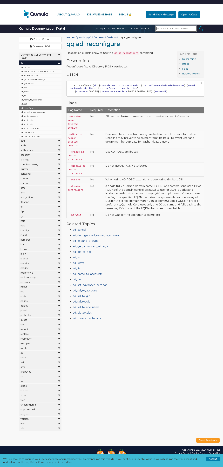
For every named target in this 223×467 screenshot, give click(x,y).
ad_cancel (25, 67)
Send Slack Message (161, 14)
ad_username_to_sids (30, 136)
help (40, 225)
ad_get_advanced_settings (32, 79)
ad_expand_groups (29, 75)
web (40, 423)
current (40, 183)
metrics (40, 263)
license (40, 249)
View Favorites (139, 28)
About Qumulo (68, 14)
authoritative (40, 150)
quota (40, 319)
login (40, 253)
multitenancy (40, 277)
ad (40, 62)
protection (40, 315)
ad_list (23, 95)
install (40, 235)
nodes (40, 301)
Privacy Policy (182, 453)
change (40, 159)
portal (40, 310)
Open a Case (189, 14)
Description (189, 59)
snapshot (40, 371)
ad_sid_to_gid (26, 120)
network (40, 282)
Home (70, 37)
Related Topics (191, 73)
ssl (40, 376)
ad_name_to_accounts (31, 100)
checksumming (40, 164)
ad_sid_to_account (29, 116)
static (40, 385)
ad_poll (23, 104)
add (40, 140)
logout (40, 258)
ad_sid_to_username (30, 128)
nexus (40, 286)
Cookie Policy (199, 453)
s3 (40, 352)
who (40, 428)
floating (40, 202)
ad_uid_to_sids (27, 132)
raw (40, 324)
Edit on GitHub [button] (40, 39)
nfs (40, 291)
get (40, 216)
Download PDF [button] (40, 46)
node (40, 296)
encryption (40, 197)
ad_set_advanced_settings (32, 112)
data (40, 187)
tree (40, 399)
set (40, 362)
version (40, 418)
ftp (40, 211)
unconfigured (40, 404)
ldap (40, 244)
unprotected (40, 409)
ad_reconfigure (27, 108)
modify (40, 268)
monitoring (40, 272)
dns (40, 192)
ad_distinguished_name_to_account (37, 71)
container (40, 173)
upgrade (40, 414)
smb (40, 366)
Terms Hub (215, 453)
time (40, 395)
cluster (40, 169)
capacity (40, 154)
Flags (185, 68)
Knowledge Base (99, 14)
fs (40, 206)
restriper (40, 343)
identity (40, 230)
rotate (40, 348)
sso (40, 381)
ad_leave (24, 91)
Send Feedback (208, 440)
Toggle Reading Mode (109, 28)
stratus (40, 390)
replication (40, 338)
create (40, 178)
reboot (40, 329)
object (40, 305)
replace (40, 333)
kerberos (40, 239)
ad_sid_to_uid (26, 124)
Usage (185, 63)
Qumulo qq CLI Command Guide (40, 56)
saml (40, 357)
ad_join (23, 87)
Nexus (125, 14)
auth (40, 145)
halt (40, 220)
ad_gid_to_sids (27, 83)
